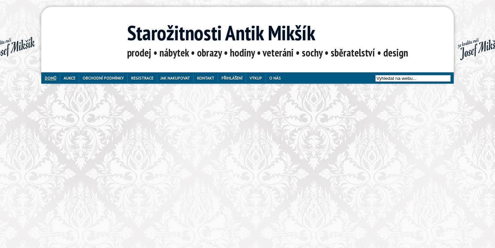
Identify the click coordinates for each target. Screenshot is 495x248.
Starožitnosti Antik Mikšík (221, 32)
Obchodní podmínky (103, 78)
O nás (275, 78)
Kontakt (205, 78)
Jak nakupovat (175, 78)
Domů (50, 78)
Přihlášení (231, 78)
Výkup (256, 78)
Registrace (142, 78)
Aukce (69, 78)
